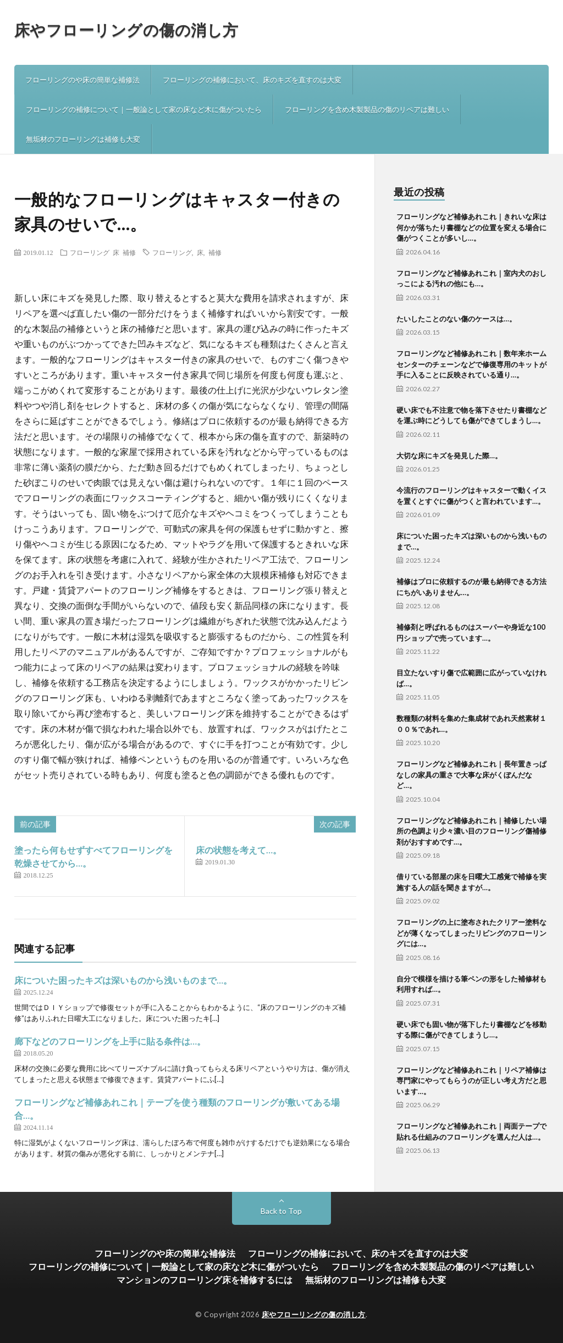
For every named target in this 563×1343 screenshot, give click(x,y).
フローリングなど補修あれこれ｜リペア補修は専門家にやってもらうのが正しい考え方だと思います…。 (471, 1080)
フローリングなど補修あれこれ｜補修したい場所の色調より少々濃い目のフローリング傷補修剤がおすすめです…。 (471, 831)
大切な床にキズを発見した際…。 (449, 455)
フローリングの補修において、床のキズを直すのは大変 (252, 79)
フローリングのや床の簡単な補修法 (82, 79)
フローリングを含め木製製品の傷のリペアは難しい (367, 109)
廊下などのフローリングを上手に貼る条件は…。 (110, 1041)
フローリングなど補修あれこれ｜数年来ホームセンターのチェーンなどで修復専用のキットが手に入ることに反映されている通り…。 (471, 364)
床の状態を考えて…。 (239, 850)
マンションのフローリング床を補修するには (204, 1279)
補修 (129, 252)
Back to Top (281, 1211)
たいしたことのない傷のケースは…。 (456, 318)
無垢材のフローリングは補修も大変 (83, 139)
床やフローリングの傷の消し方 (126, 29)
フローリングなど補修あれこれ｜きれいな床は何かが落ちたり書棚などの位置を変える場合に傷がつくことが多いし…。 (471, 227)
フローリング (89, 252)
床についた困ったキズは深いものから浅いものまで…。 (123, 980)
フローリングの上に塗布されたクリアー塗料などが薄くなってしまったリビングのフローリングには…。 (471, 933)
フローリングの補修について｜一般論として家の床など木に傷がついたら (144, 109)
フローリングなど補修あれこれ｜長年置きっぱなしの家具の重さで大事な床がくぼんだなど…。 (471, 774)
